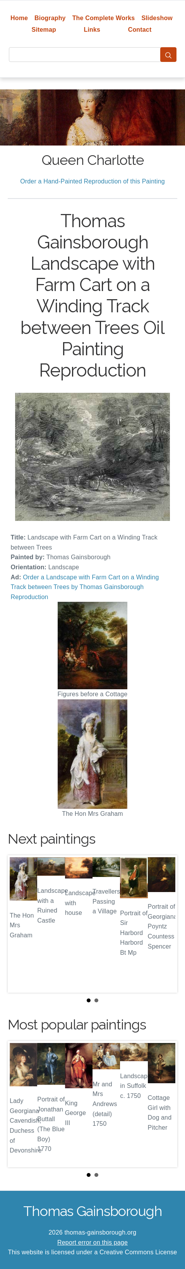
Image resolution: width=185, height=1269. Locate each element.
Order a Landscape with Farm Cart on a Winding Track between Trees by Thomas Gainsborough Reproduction (85, 587)
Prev (20, 924)
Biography (50, 18)
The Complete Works (103, 18)
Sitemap (44, 29)
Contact (140, 29)
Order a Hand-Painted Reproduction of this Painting (92, 181)
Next (165, 924)
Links (92, 29)
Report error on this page (92, 1242)
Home (19, 18)
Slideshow (157, 18)
